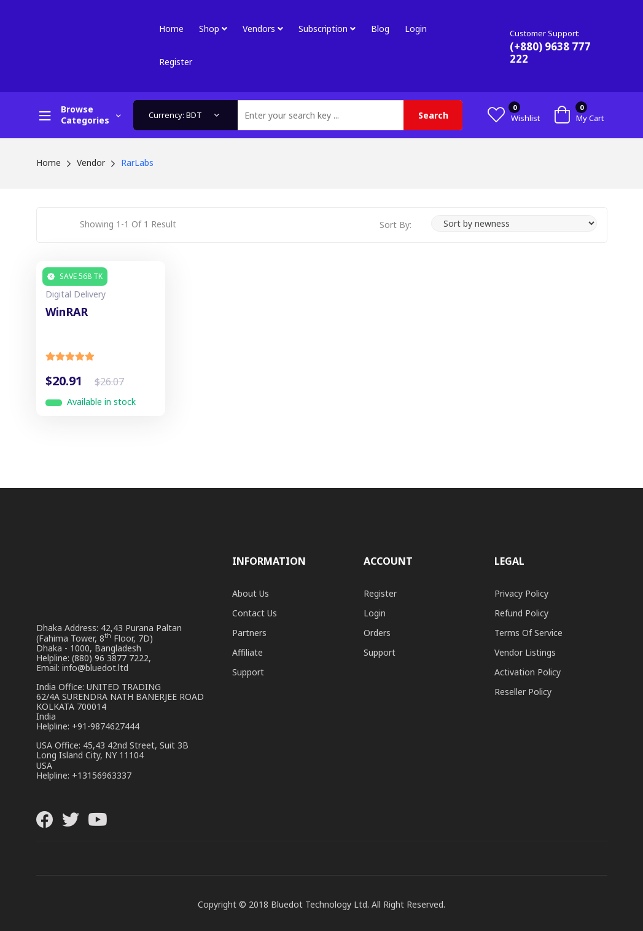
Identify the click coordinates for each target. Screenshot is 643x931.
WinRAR (66, 312)
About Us (250, 593)
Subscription (327, 28)
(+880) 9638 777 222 (550, 52)
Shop (213, 28)
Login (416, 28)
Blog (380, 28)
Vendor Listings (525, 652)
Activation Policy (527, 672)
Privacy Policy (521, 593)
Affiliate (247, 652)
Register (175, 62)
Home (171, 28)
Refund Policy (521, 613)
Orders (377, 632)
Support (248, 672)
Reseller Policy (522, 691)
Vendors (263, 28)
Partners (249, 632)
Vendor (91, 162)
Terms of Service (528, 632)
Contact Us (254, 613)
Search (433, 115)
